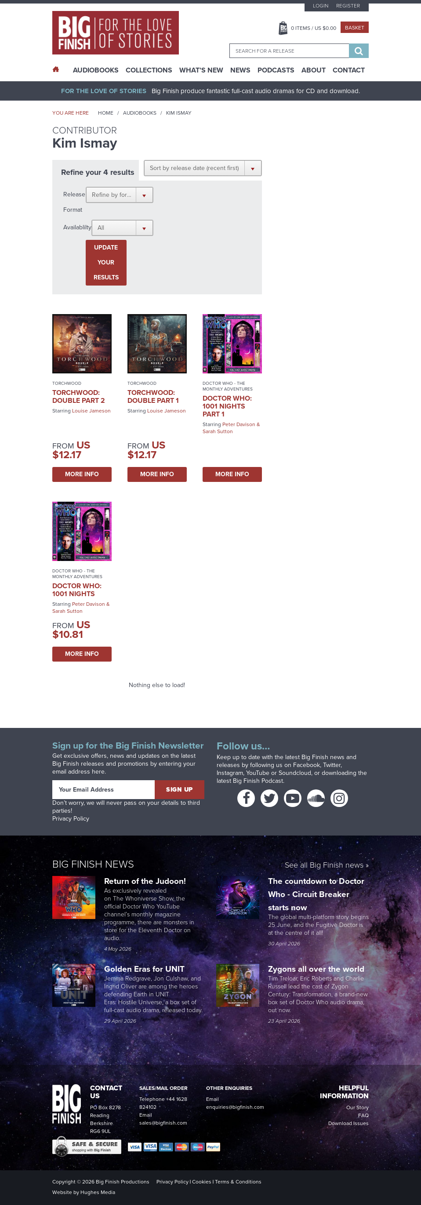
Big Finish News (93, 864)
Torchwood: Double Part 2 (78, 396)
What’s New (201, 70)
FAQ (363, 1115)
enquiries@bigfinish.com (235, 1107)
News (240, 70)
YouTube (257, 773)
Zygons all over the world (317, 969)
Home (105, 113)
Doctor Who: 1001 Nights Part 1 (227, 406)
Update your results (106, 262)
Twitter (332, 765)
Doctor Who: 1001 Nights (77, 590)
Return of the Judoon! (146, 881)
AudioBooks (96, 70)
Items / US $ (313, 28)
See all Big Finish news (324, 866)
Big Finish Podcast (258, 780)
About (313, 70)
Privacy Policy (70, 818)
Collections (149, 70)
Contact (349, 70)
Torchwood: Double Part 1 (153, 396)
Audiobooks (139, 113)
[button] (203, 168)
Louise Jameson (91, 411)
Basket (354, 28)
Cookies (201, 1182)
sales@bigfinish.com (163, 1123)
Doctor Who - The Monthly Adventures (228, 386)
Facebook (306, 765)
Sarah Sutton (218, 431)
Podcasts (276, 70)
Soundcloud (295, 773)
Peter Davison (238, 424)
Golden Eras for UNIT (145, 969)
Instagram (230, 773)
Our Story (357, 1107)
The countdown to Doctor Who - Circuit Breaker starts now (316, 894)
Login (320, 5)
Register (348, 5)
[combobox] (289, 50)
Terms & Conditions (238, 1182)
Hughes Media (97, 1192)
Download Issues (348, 1123)
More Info (82, 474)
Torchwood (66, 383)
